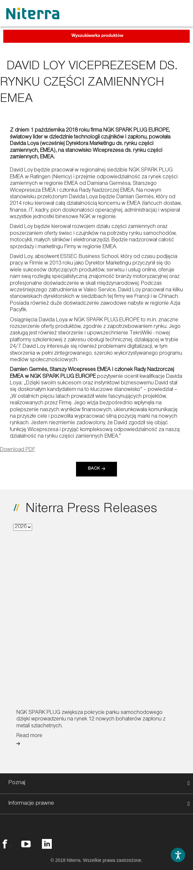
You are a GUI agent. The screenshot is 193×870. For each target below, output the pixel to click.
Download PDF (17, 450)
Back (94, 469)
